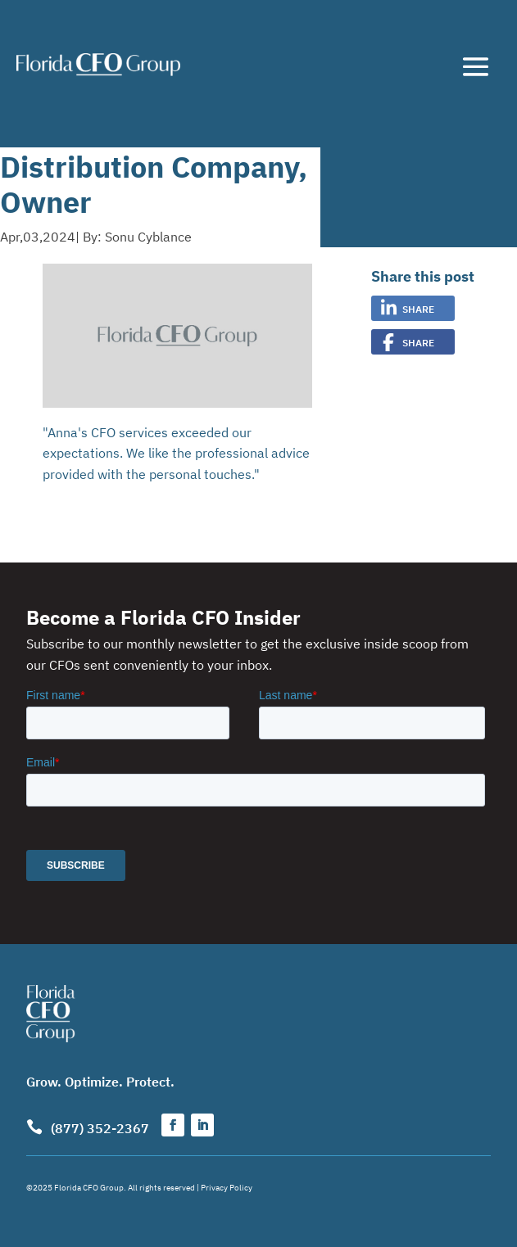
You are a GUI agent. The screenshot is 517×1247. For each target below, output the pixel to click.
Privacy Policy (226, 1186)
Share (418, 308)
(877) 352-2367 (100, 1127)
